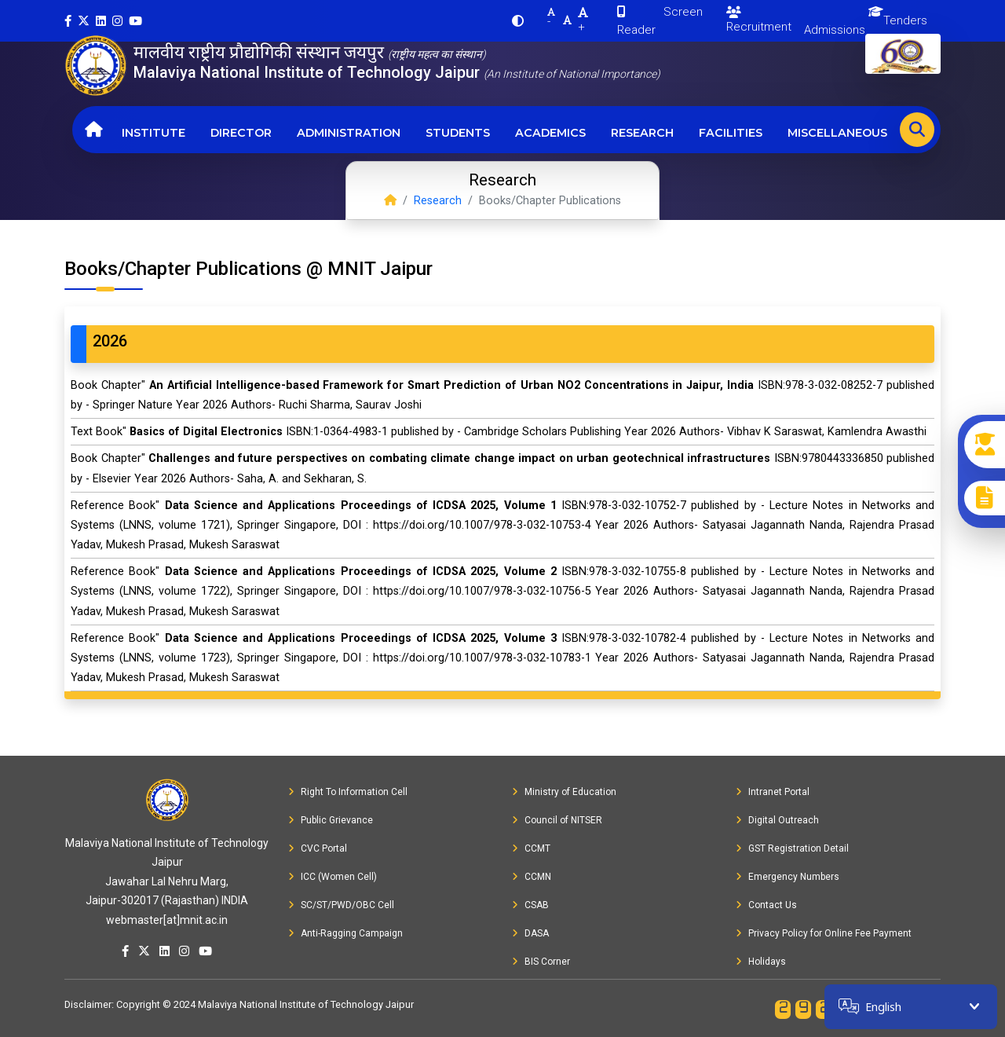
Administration (348, 133)
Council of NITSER (557, 820)
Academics (550, 133)
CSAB (530, 905)
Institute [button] (153, 133)
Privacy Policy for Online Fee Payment (824, 933)
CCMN (531, 876)
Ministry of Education (564, 791)
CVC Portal (317, 848)
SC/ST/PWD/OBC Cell (341, 905)
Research (642, 133)
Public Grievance (330, 820)
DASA (530, 933)
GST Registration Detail (792, 848)
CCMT (531, 848)
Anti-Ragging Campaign (345, 933)
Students (458, 133)
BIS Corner (541, 961)
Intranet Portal (772, 791)
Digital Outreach (777, 820)
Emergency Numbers (787, 876)
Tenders (905, 20)
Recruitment (758, 20)
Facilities (730, 133)
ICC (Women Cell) (332, 876)
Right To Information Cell (347, 791)
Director (241, 133)
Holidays (761, 961)
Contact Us (766, 905)
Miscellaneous (837, 133)
